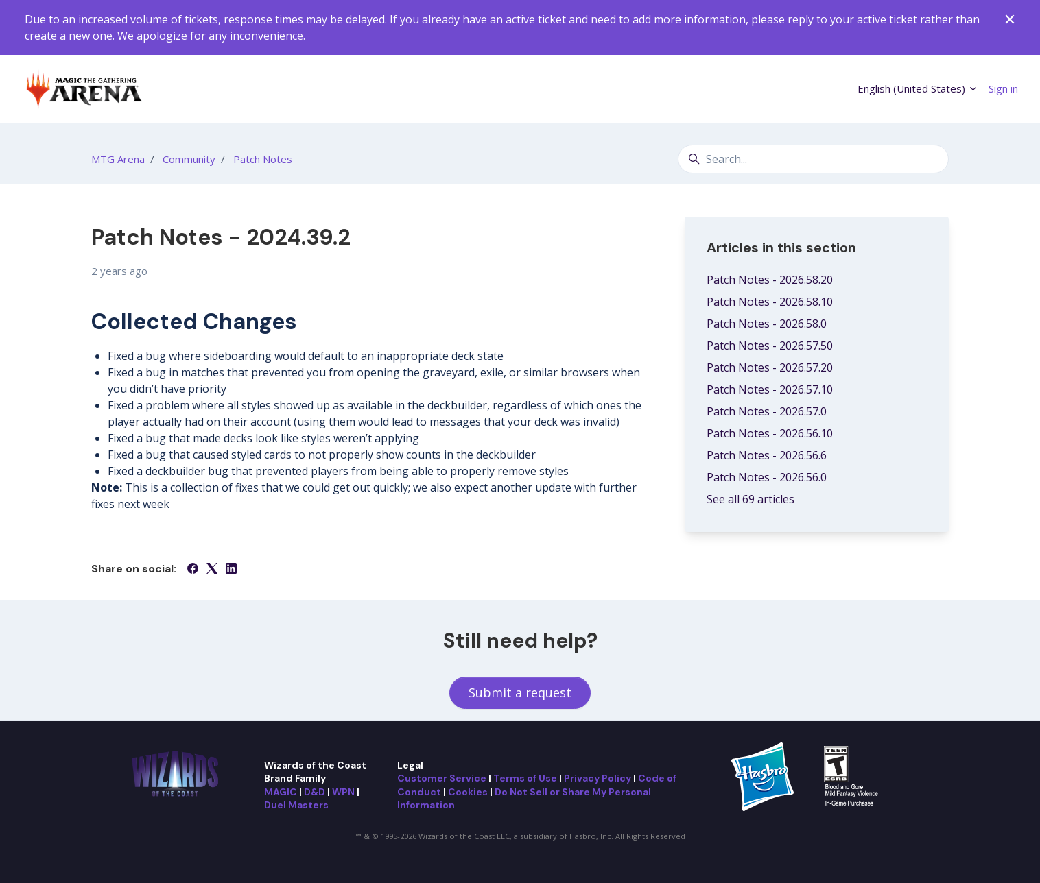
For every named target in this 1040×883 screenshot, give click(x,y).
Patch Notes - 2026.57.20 (770, 367)
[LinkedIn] (231, 569)
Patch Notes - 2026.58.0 (767, 323)
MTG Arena (118, 159)
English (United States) (918, 88)
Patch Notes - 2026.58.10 (770, 301)
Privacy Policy (597, 778)
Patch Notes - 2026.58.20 (770, 279)
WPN (343, 792)
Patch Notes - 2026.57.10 (770, 389)
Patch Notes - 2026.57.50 (770, 345)
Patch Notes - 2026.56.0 (767, 477)
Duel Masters (296, 805)
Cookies (468, 792)
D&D (314, 792)
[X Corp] (211, 569)
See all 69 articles (750, 499)
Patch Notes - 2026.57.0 (767, 411)
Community (189, 159)
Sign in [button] (1003, 88)
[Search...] (813, 159)
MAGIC (280, 792)
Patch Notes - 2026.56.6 (767, 455)
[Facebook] (192, 569)
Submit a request (520, 692)
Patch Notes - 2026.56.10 (770, 433)
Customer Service (441, 778)
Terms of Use (525, 778)
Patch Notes (262, 159)
